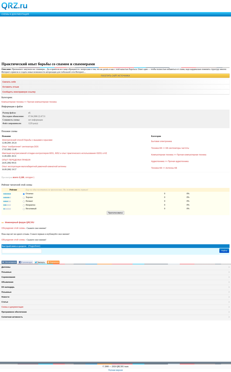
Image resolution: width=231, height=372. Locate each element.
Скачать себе (9, 82)
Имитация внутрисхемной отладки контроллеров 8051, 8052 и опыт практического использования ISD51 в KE (54, 153)
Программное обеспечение (14, 312)
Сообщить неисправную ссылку (19, 92)
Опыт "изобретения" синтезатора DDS (20, 146)
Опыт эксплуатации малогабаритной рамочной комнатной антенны (34, 166)
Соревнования (8, 277)
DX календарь (7, 287)
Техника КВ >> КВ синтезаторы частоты (170, 148)
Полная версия (115, 370)
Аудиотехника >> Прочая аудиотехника (170, 161)
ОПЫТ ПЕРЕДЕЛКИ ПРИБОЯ (16, 160)
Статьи (4, 302)
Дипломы (5, 267)
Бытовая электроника (161, 141)
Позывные (6, 272)
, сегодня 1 (23, 177)
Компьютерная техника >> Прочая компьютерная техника (29, 102)
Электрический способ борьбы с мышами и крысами (27, 140)
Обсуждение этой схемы (13, 228)
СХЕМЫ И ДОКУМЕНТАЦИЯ (15, 14)
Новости (5, 297)
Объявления (7, 282)
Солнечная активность (12, 317)
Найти (224, 250)
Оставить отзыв (10, 87)
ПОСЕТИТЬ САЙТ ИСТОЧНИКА (115, 75)
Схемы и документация (12, 307)
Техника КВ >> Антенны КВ (164, 168)
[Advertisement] (88, 38)
